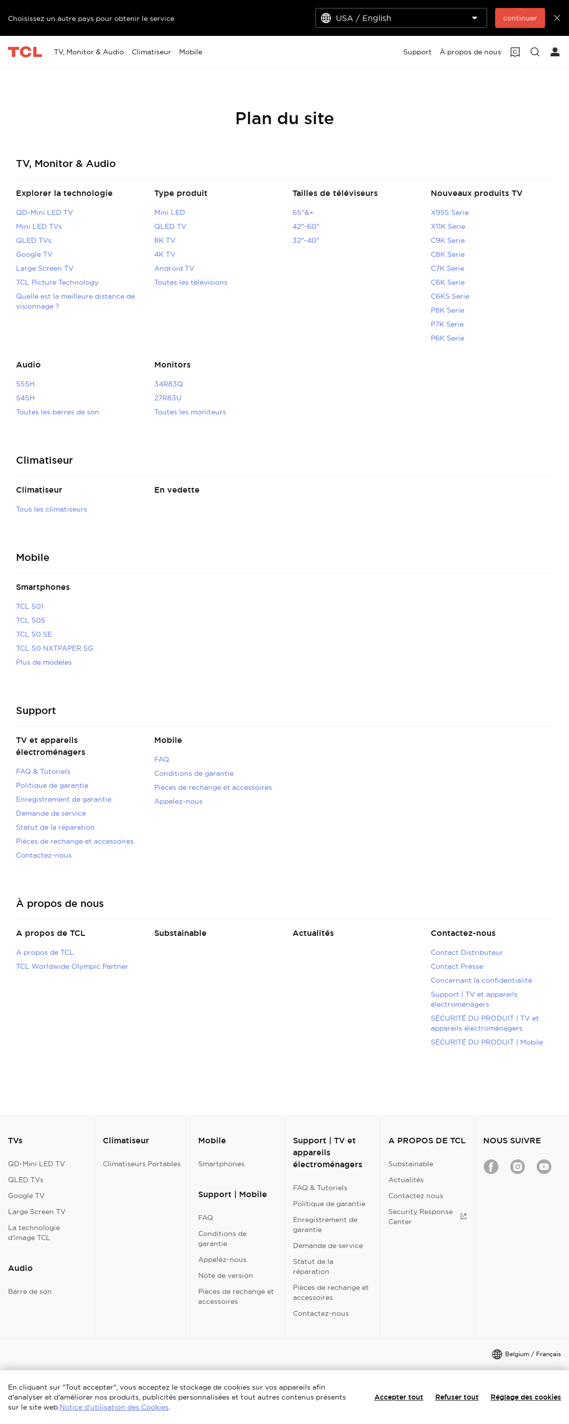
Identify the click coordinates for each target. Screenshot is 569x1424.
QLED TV (170, 226)
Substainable (180, 933)
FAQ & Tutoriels (43, 771)
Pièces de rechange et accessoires (75, 841)
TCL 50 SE (34, 634)
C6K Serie (448, 282)
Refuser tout (457, 1397)
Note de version (225, 1275)
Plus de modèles (44, 662)
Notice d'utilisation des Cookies (114, 1407)
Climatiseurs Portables (142, 1163)
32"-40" (305, 240)
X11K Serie (448, 226)
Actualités (313, 933)
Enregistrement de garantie (63, 799)
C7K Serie (447, 268)
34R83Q (168, 383)
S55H (25, 383)
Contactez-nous (44, 855)
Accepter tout (398, 1397)
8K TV (165, 240)
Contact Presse (457, 966)
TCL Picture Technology (57, 282)
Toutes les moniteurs (190, 411)
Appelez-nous (178, 801)
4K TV (165, 254)
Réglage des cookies (526, 1397)
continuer (520, 17)
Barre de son (30, 1291)
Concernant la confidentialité (481, 980)
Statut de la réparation (55, 827)
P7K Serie (447, 324)
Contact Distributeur (467, 952)
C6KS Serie (450, 296)
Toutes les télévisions (191, 282)
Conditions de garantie (194, 773)
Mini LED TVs (39, 226)
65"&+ (303, 212)
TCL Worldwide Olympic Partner (72, 966)
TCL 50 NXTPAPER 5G (54, 648)
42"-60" (305, 226)
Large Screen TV (45, 268)
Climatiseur (39, 490)
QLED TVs (33, 240)
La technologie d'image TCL (34, 1232)
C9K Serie (448, 240)
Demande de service (51, 813)
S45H (25, 397)
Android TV (174, 268)
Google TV (34, 254)
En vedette (177, 490)
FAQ (161, 759)
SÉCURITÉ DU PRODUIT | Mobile (487, 1042)
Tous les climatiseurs (51, 509)
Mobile (168, 740)
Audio (28, 364)
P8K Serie (447, 310)
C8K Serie (448, 254)
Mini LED (169, 212)
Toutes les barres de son (57, 411)
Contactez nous (415, 1195)
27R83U (168, 397)
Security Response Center (427, 1216)
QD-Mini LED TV (44, 212)
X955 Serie (450, 212)
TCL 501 (29, 606)
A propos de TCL (50, 933)
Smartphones (43, 587)
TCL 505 (30, 620)
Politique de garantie (52, 785)
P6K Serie (447, 338)
